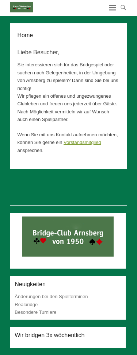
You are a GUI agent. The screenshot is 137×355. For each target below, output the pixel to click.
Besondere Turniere (35, 312)
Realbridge (26, 304)
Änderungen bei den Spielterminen (51, 296)
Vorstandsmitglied (82, 142)
